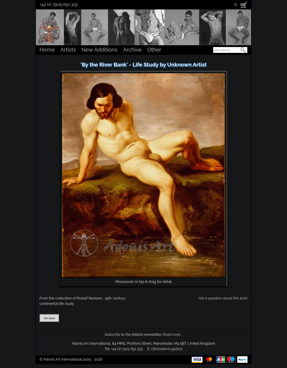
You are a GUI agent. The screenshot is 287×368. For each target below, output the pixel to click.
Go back (49, 318)
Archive (132, 49)
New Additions (99, 49)
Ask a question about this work (222, 298)
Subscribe (112, 334)
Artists (68, 49)
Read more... (173, 334)
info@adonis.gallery (167, 349)
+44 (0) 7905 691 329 (58, 4)
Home (47, 49)
